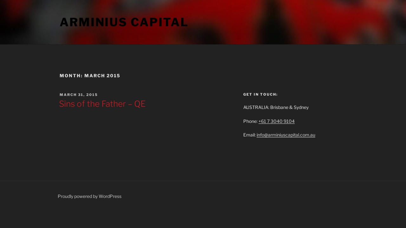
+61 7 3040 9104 (277, 121)
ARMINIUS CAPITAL (124, 22)
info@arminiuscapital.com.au (286, 134)
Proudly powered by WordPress (89, 196)
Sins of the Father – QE (102, 104)
